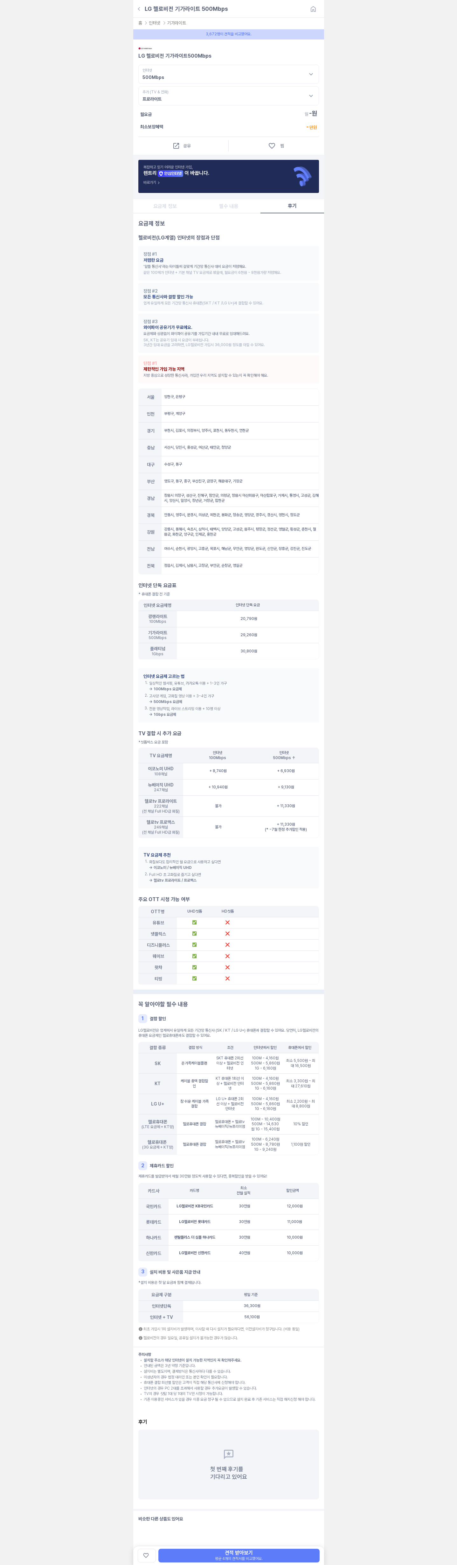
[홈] (313, 9)
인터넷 (154, 22)
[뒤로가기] (139, 9)
